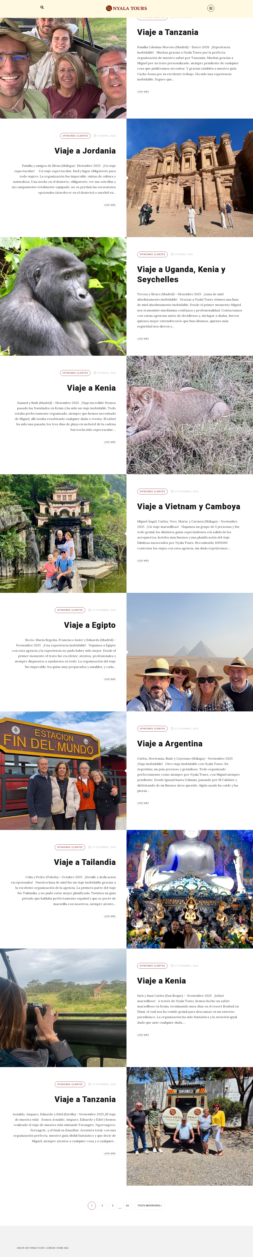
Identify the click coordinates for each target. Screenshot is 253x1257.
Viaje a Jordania (84, 151)
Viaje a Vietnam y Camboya (171, 511)
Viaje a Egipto (89, 625)
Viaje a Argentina (171, 743)
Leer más (143, 92)
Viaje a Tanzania (169, 32)
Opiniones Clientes (75, 136)
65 (127, 1205)
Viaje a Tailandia (83, 862)
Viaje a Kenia (90, 388)
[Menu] (210, 8)
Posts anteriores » (150, 1205)
